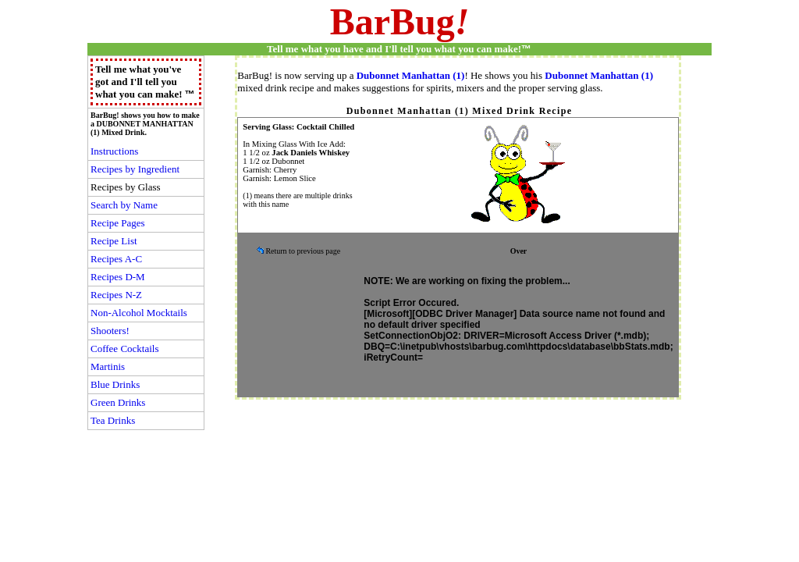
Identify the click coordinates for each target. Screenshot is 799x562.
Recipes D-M (118, 277)
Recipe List (114, 241)
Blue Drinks (115, 384)
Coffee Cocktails (125, 348)
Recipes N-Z (116, 295)
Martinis (108, 366)
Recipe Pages (118, 223)
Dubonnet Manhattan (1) (411, 75)
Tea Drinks (113, 420)
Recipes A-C (116, 259)
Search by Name (124, 205)
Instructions (114, 151)
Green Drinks (118, 402)
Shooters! (110, 330)
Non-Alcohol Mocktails (139, 312)
